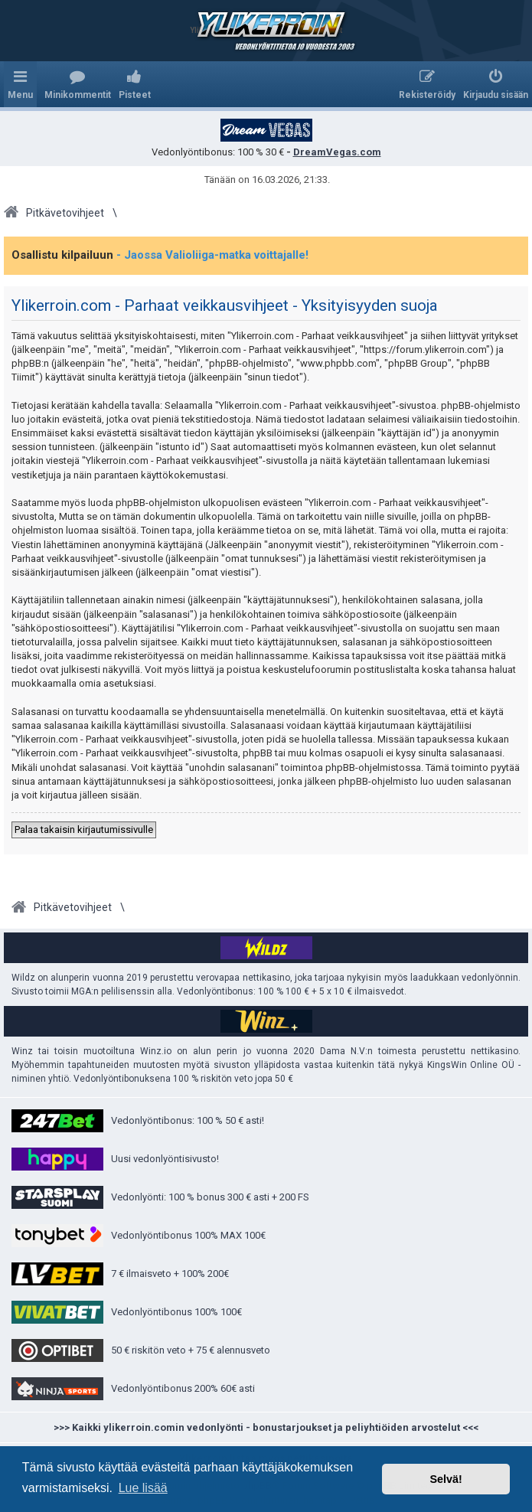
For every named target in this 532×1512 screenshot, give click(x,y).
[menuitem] (77, 84)
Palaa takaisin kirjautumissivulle (84, 829)
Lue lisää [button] (143, 1487)
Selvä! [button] (445, 1479)
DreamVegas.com (337, 152)
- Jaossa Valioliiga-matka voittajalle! (212, 255)
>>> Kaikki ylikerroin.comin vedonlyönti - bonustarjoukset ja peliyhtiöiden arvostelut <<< (266, 1427)
